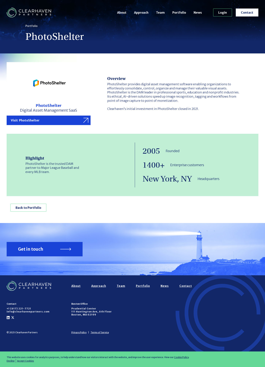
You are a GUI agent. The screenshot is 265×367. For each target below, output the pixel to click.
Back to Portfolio (28, 208)
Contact (247, 12)
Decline (11, 360)
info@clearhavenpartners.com (28, 311)
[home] (29, 12)
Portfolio (179, 12)
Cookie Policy (181, 357)
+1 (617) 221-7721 (19, 308)
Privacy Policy (79, 332)
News (198, 12)
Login (222, 12)
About (121, 12)
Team (160, 12)
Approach (141, 12)
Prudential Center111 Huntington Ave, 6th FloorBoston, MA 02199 (91, 311)
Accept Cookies (25, 360)
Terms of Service (100, 332)
